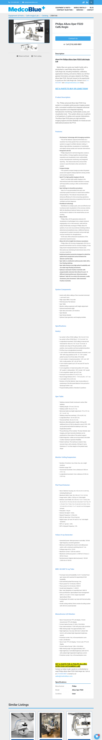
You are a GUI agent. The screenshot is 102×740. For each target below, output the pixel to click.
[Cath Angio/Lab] (32, 16)
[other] (82, 2)
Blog (92, 8)
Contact (90, 10)
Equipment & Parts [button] (63, 8)
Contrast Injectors (65, 10)
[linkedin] (86, 2)
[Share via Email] (23, 56)
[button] (80, 8)
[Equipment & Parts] (16, 16)
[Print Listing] (36, 56)
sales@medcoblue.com (31, 2)
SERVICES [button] (79, 10)
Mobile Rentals (80, 8)
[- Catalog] (44, 16)
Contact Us (73, 38)
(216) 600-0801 (15, 2)
